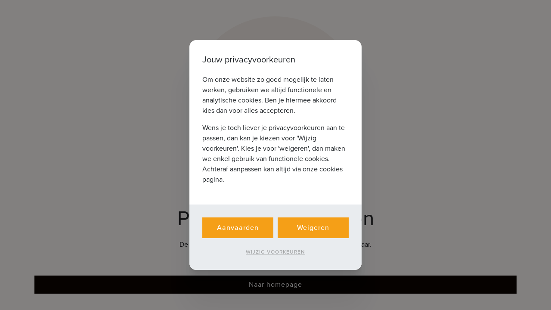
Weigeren (313, 227)
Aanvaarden (238, 227)
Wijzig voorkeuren (275, 252)
